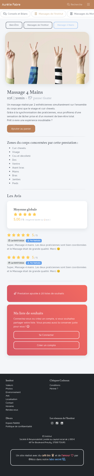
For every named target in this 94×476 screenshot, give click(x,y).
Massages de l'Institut (48, 14)
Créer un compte (46, 345)
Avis (7, 396)
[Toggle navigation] (88, 4)
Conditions (55, 385)
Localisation (11, 399)
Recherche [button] (74, 5)
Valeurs (9, 385)
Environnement (13, 392)
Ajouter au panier (21, 129)
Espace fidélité (13, 423)
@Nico (32, 459)
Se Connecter (46, 335)
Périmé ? (54, 389)
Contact (9, 403)
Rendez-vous (12, 410)
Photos (9, 389)
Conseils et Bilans (15, 14)
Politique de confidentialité (19, 426)
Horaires (10, 406)
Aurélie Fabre (11, 4)
